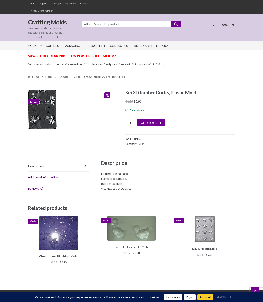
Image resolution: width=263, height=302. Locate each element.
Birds (77, 76)
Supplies (44, 3)
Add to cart (151, 123)
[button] (107, 95)
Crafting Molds (47, 22)
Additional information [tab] (43, 177)
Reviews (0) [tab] (35, 188)
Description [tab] (36, 166)
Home (35, 76)
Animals (63, 76)
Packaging (57, 3)
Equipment (71, 3)
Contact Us (86, 3)
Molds (33, 3)
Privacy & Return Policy (41, 10)
